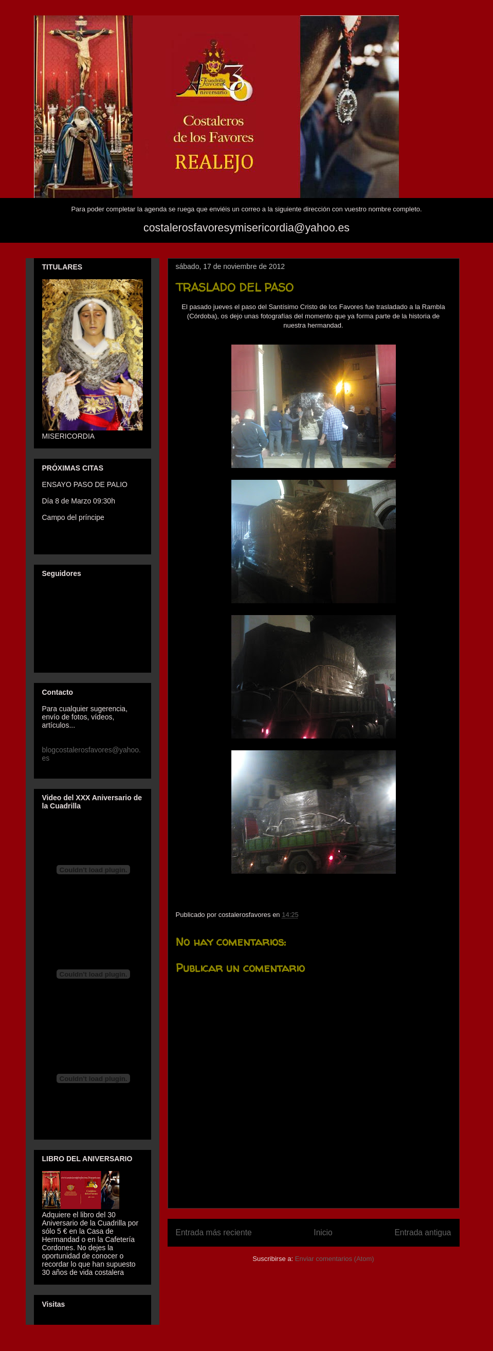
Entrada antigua (422, 1232)
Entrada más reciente (214, 1232)
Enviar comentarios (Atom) (334, 1259)
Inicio (323, 1232)
